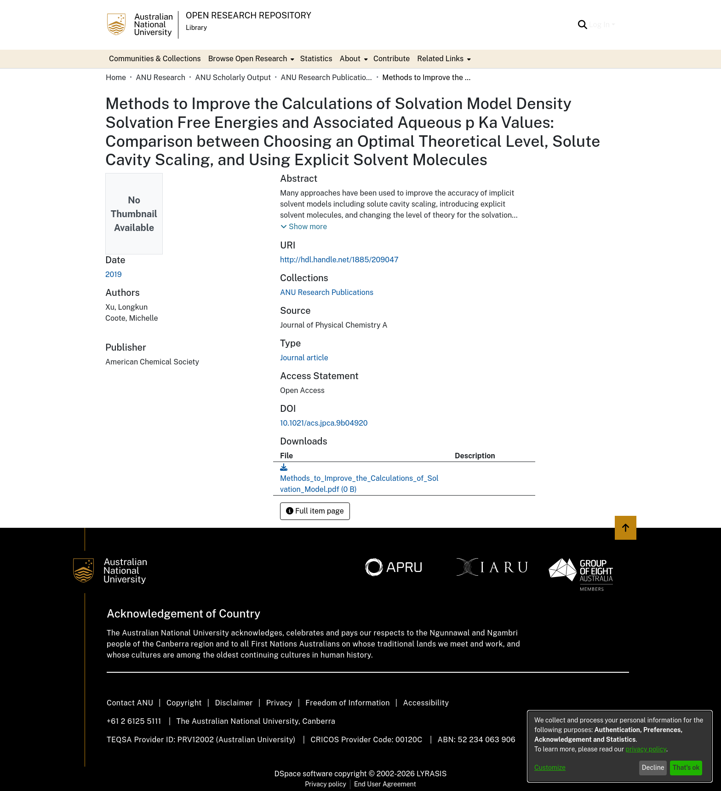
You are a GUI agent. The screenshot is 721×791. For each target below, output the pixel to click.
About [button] (350, 58)
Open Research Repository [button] (248, 15)
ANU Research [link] (160, 77)
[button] (583, 24)
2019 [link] (113, 274)
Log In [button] (600, 24)
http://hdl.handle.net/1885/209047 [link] (339, 259)
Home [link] (116, 77)
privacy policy (646, 749)
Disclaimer (234, 703)
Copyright (184, 703)
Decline (653, 767)
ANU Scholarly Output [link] (233, 77)
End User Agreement (385, 784)
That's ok (686, 767)
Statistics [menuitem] (316, 58)
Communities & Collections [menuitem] (155, 58)
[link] (326, 292)
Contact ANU (130, 703)
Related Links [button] (440, 58)
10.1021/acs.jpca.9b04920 (324, 423)
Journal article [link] (304, 357)
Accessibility (426, 703)
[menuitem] (251, 59)
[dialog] (620, 746)
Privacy (279, 703)
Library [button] (196, 27)
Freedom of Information (347, 703)
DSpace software (304, 773)
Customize (550, 767)
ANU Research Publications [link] (326, 77)
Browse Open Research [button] (247, 58)
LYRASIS (431, 773)
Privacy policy (325, 784)
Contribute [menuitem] (391, 58)
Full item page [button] (315, 511)
